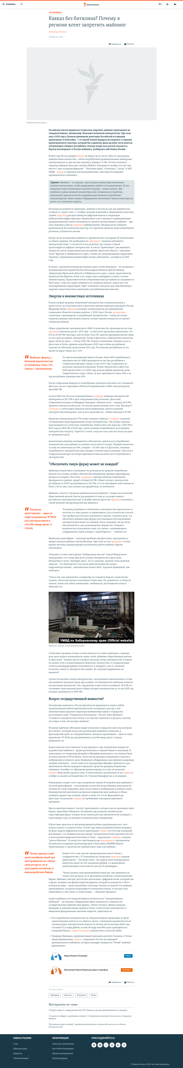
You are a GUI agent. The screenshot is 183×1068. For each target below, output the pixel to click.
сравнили (86, 477)
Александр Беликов (58, 32)
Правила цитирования (62, 1054)
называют (114, 419)
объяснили (94, 241)
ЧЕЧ (160, 4)
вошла (60, 172)
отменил (53, 773)
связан (77, 939)
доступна (53, 331)
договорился (107, 840)
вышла (80, 156)
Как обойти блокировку (63, 1049)
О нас (15, 1044)
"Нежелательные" (21, 1058)
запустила (62, 215)
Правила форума (59, 1058)
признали (116, 500)
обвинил (71, 309)
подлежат (78, 225)
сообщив (115, 837)
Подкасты (17, 1054)
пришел (127, 773)
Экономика (55, 13)
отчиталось (54, 409)
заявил (103, 831)
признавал (116, 541)
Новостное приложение (63, 1044)
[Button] (115, 44)
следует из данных (80, 931)
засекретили (118, 312)
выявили (98, 396)
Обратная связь (20, 1049)
